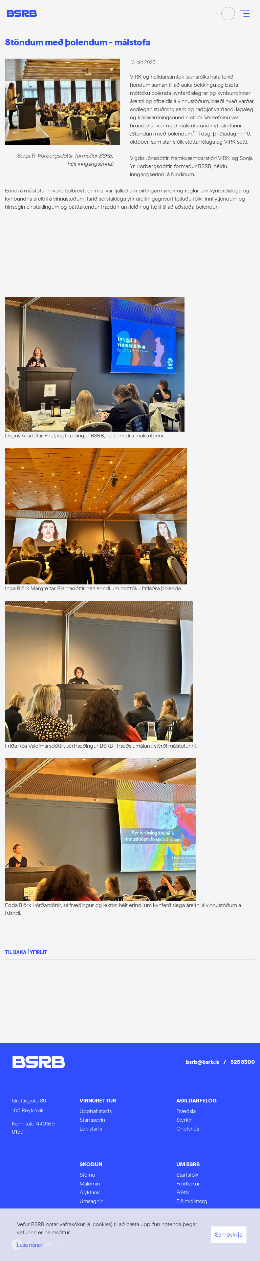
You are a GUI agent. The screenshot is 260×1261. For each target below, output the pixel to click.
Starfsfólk (187, 1175)
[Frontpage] (22, 13)
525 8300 (243, 1062)
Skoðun (91, 1164)
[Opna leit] (228, 13)
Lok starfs (91, 1128)
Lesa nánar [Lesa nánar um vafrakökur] (30, 1245)
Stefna (87, 1175)
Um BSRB (188, 1164)
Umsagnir (91, 1201)
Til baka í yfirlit (26, 952)
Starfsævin (92, 1120)
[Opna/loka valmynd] (245, 13)
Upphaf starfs (96, 1111)
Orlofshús (187, 1128)
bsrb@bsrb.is (202, 1062)
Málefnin (90, 1183)
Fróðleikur (188, 1183)
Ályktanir (90, 1192)
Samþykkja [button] (228, 1234)
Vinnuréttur (98, 1100)
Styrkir (184, 1120)
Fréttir (183, 1192)
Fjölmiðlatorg (192, 1201)
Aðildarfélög (196, 1100)
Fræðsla (186, 1111)
